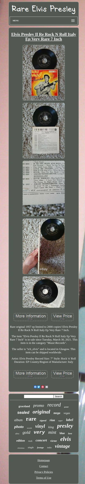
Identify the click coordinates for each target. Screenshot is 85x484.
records (29, 428)
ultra (17, 433)
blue (62, 433)
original (41, 412)
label (69, 420)
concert (41, 440)
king (51, 427)
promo (38, 405)
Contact (43, 466)
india (49, 447)
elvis (65, 439)
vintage (62, 446)
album (18, 420)
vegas (67, 413)
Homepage (43, 460)
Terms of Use (43, 477)
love (70, 433)
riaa (52, 420)
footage (40, 447)
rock (30, 441)
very (39, 432)
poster (66, 407)
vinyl (40, 426)
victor (53, 440)
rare (31, 419)
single (31, 447)
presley (65, 426)
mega (57, 413)
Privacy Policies (43, 472)
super (60, 420)
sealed (23, 412)
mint (52, 432)
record (54, 405)
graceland (24, 406)
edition (20, 440)
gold (26, 432)
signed (43, 420)
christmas (20, 448)
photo (19, 426)
